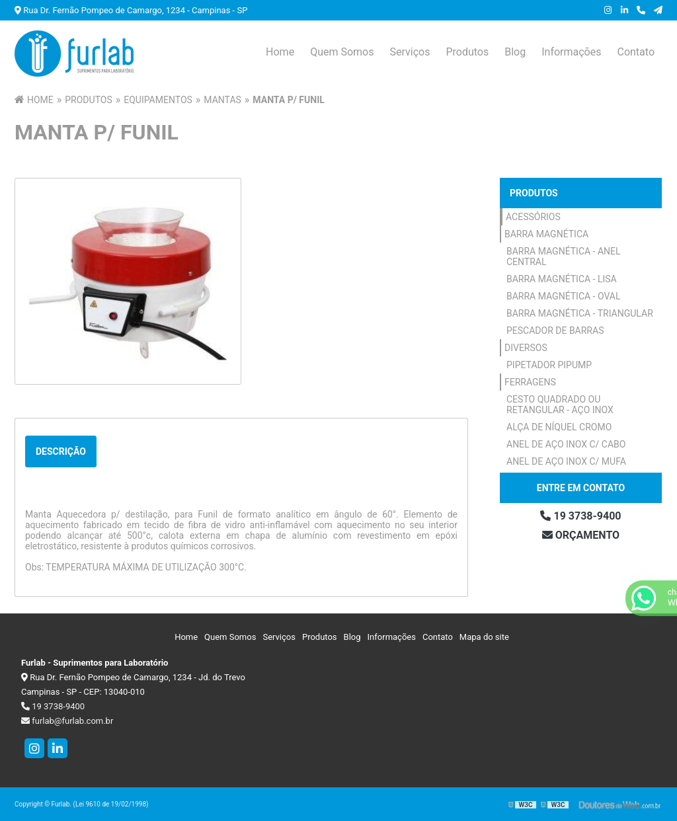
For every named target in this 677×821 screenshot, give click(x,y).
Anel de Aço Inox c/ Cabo (565, 444)
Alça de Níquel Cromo (559, 427)
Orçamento (580, 535)
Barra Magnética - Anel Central (563, 256)
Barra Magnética (546, 234)
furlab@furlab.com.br (67, 721)
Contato (636, 52)
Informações (571, 52)
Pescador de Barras (555, 330)
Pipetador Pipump (549, 365)
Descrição (61, 451)
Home (280, 52)
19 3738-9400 (580, 516)
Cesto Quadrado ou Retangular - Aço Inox (560, 404)
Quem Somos (342, 52)
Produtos (467, 52)
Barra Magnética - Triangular (579, 313)
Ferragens (530, 382)
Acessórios (533, 217)
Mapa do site (484, 637)
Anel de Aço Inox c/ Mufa (566, 461)
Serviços (409, 52)
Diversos (525, 347)
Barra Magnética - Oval (563, 296)
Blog (515, 52)
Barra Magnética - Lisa (561, 279)
